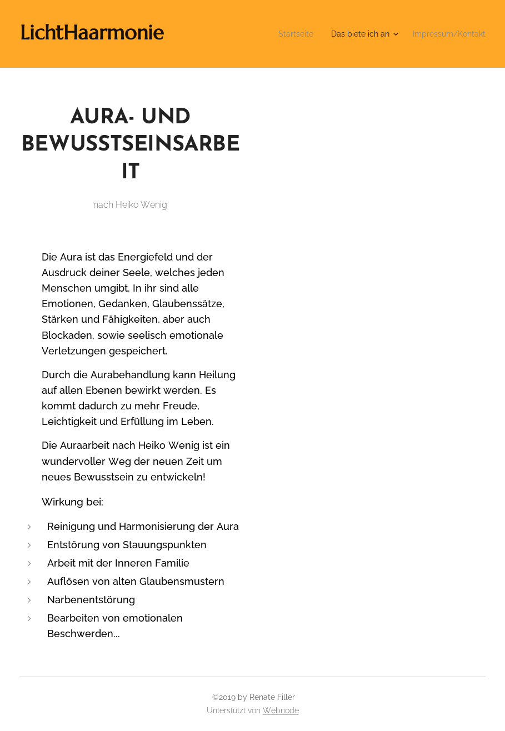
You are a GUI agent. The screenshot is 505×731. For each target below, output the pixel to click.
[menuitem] (281, 34)
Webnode (281, 710)
